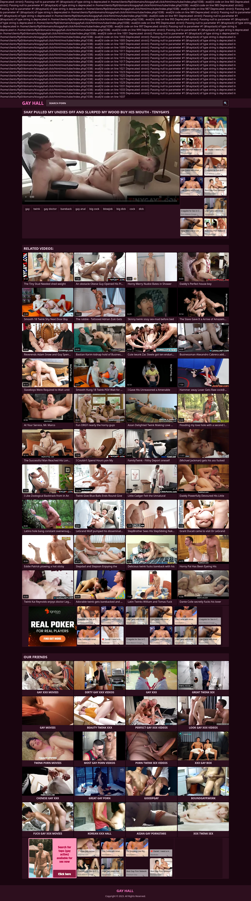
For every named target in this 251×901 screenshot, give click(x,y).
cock (132, 209)
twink (36, 209)
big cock (94, 209)
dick (141, 209)
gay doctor (50, 209)
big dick (121, 209)
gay (27, 209)
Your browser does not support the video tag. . (101, 160)
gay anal (80, 209)
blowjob (108, 209)
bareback (66, 209)
